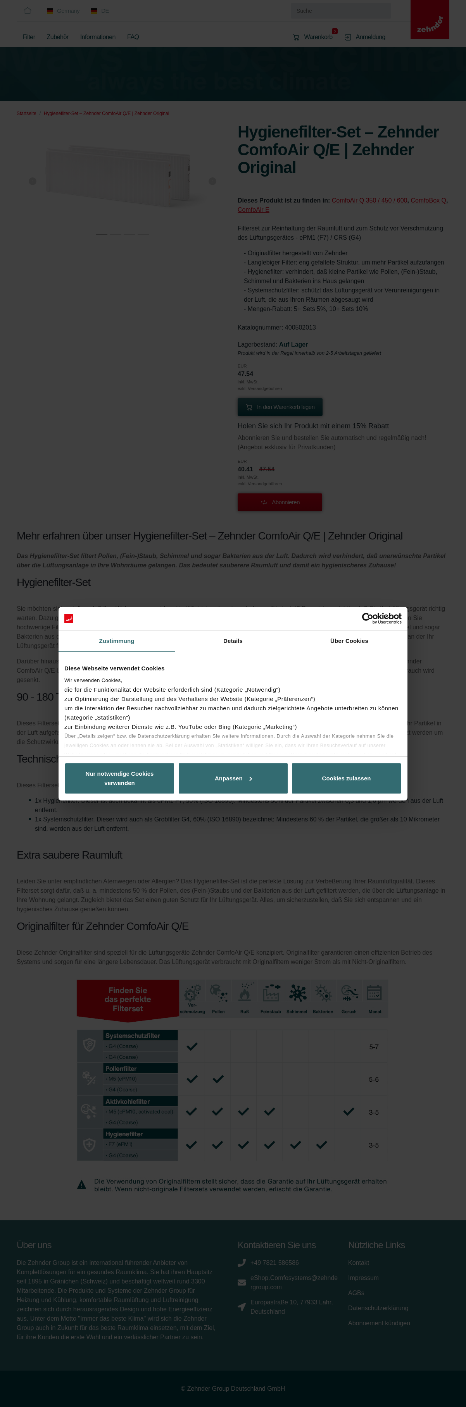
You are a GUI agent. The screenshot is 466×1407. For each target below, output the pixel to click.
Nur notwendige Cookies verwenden (120, 778)
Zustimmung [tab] (117, 640)
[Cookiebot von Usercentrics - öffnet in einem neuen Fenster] (368, 618)
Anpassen (233, 778)
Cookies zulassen (346, 778)
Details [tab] (233, 640)
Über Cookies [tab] (349, 640)
